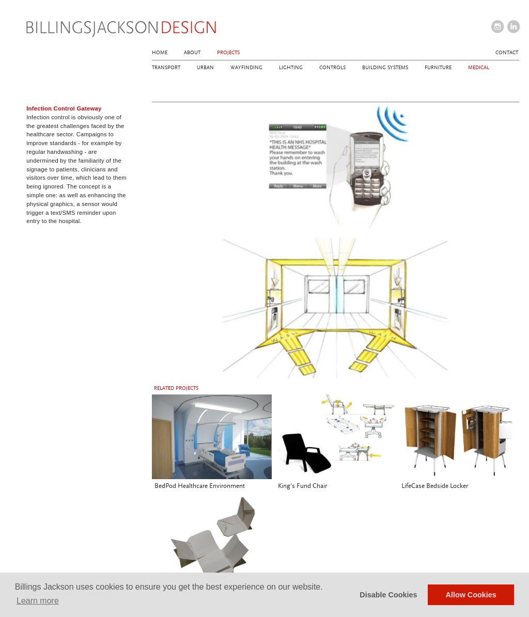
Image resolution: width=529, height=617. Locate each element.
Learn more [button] (38, 600)
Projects (228, 52)
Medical (478, 67)
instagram (497, 26)
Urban (205, 67)
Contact (506, 52)
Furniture (438, 67)
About (192, 52)
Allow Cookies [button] (471, 595)
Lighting (291, 67)
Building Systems (385, 67)
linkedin (513, 26)
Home (159, 52)
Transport (166, 67)
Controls (332, 67)
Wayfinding (246, 67)
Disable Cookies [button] (388, 595)
